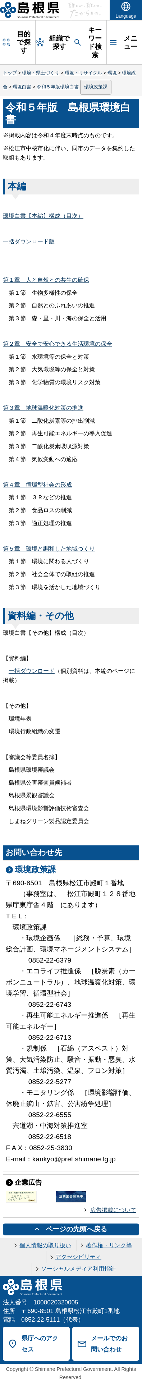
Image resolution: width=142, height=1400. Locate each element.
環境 (112, 72)
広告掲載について (113, 1210)
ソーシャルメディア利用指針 (78, 1269)
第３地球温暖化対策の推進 (43, 408)
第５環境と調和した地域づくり (49, 549)
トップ (10, 72)
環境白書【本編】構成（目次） (43, 216)
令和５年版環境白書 (58, 86)
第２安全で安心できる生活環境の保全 (57, 344)
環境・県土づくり (40, 72)
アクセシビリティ (78, 1257)
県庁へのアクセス (40, 1344)
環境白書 (22, 86)
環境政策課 (95, 86)
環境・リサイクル (83, 72)
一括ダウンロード (32, 671)
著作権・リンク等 (109, 1245)
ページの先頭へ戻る (76, 1229)
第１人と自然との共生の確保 (46, 280)
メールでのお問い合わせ (109, 1344)
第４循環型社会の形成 (37, 485)
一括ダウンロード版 (29, 241)
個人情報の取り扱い (45, 1245)
